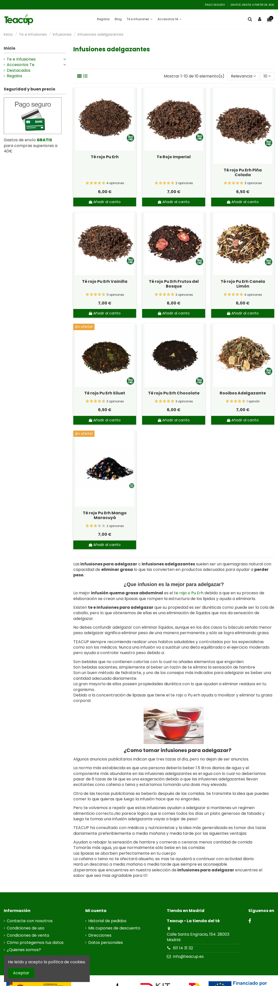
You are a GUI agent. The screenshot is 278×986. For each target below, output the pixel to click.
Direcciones (99, 935)
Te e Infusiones (21, 59)
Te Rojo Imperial (174, 157)
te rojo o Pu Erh (188, 593)
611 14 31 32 (183, 948)
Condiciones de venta (28, 935)
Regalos (14, 76)
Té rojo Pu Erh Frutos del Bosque (174, 284)
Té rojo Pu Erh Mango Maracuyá (105, 515)
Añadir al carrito (105, 201)
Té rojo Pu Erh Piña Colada (243, 172)
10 (267, 76)
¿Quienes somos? (24, 950)
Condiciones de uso (25, 928)
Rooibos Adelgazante (243, 393)
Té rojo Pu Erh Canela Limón (243, 284)
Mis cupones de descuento (114, 928)
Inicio (9, 48)
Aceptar (21, 973)
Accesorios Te (20, 65)
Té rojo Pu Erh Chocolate (173, 393)
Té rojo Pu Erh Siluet (104, 393)
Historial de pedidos (107, 921)
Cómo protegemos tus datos (35, 942)
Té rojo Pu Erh (105, 157)
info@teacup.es (188, 956)
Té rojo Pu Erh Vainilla (104, 281)
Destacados (18, 70)
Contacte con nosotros (30, 921)
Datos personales (105, 942)
